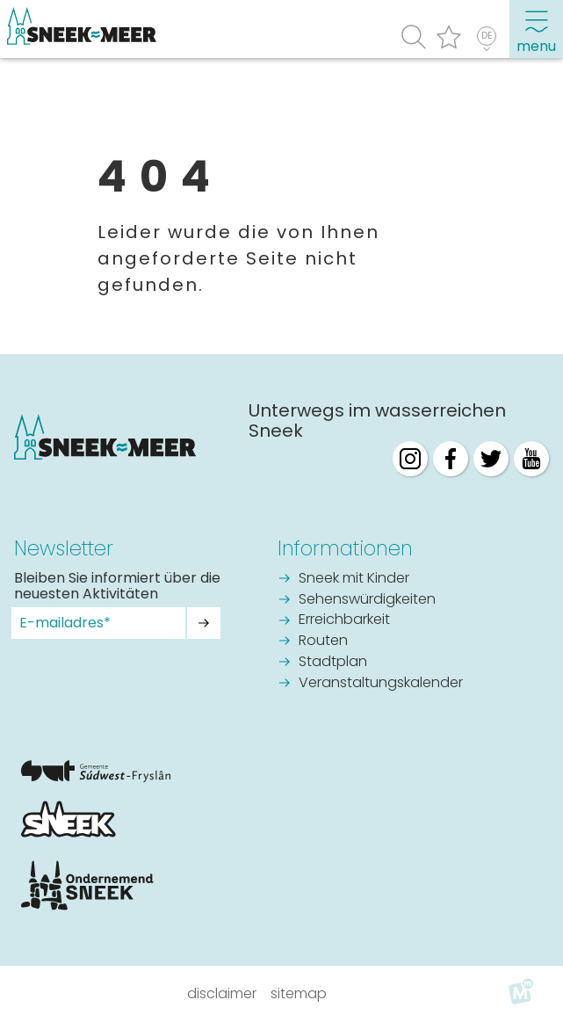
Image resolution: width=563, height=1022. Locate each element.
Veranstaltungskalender (381, 683)
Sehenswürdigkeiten (367, 600)
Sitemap (299, 993)
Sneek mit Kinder (354, 579)
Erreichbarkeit (344, 620)
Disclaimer (221, 993)
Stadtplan (333, 662)
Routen (323, 641)
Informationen (345, 548)
